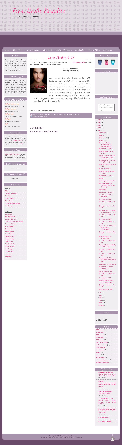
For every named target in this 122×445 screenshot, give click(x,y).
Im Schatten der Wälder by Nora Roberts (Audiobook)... (107, 229)
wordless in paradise (102, 364)
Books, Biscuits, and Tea (106, 411)
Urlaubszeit (102, 191)
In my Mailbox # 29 (105, 170)
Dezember (102, 134)
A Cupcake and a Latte (105, 400)
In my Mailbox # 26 (105, 280)
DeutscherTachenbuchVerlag (14, 221)
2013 (99, 127)
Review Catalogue (32, 50)
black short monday (102, 344)
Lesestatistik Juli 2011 (106, 291)
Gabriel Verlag (9, 234)
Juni (100, 297)
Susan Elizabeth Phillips (12, 203)
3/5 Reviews (100, 337)
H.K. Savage (9, 206)
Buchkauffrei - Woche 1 (106, 194)
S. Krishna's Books (104, 423)
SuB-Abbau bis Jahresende (107, 266)
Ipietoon (50, 439)
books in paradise (101, 347)
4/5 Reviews (100, 339)
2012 (99, 129)
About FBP (17, 50)
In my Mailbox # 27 (61, 57)
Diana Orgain (9, 201)
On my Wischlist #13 (105, 273)
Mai (100, 299)
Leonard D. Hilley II (11, 193)
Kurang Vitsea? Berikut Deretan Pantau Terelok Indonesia (107, 404)
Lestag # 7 (102, 180)
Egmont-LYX (9, 226)
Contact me (107, 50)
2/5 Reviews (100, 334)
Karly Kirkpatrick (79, 62)
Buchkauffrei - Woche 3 (106, 150)
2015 (99, 122)
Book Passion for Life (105, 374)
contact (21, 144)
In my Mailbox (43, 116)
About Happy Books (105, 393)
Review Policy (17, 140)
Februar (101, 307)
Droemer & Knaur (10, 224)
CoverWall (47, 50)
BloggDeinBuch (10, 216)
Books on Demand (11, 219)
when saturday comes (103, 362)
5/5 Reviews (100, 342)
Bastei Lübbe (9, 214)
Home (6, 50)
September (102, 139)
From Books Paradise (38, 10)
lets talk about (100, 359)
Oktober (101, 137)
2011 (99, 132)
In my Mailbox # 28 (105, 201)
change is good (101, 349)
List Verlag (8, 249)
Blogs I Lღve (93, 50)
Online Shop (66, 439)
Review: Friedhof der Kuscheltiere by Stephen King (107, 261)
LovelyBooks (9, 241)
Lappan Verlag (9, 239)
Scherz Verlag (9, 246)
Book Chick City (103, 419)
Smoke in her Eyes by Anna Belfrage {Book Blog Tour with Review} (107, 386)
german (98, 357)
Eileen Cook (9, 191)
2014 (99, 124)
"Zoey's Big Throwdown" (12, 154)
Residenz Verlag (10, 244)
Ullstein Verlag (9, 251)
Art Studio (79, 50)
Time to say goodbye (104, 395)
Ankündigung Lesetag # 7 (107, 182)
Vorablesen (8, 254)
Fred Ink (7, 196)
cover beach (100, 352)
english (98, 354)
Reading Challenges (64, 50)
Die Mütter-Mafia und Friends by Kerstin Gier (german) (107, 187)
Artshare (79, 439)
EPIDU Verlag (9, 231)
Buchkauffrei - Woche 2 (106, 177)
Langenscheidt (9, 236)
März (100, 304)
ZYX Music (8, 256)
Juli (100, 294)
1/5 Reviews (100, 332)
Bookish (101, 383)
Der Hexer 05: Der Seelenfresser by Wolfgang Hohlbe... (106, 146)
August (101, 142)
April (100, 302)
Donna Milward (9, 198)
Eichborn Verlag (10, 229)
